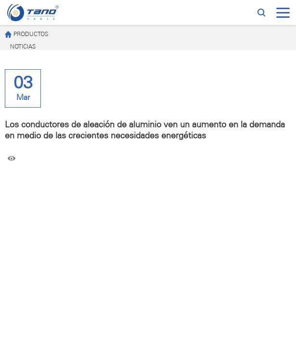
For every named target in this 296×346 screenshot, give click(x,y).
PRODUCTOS (26, 34)
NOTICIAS (23, 46)
